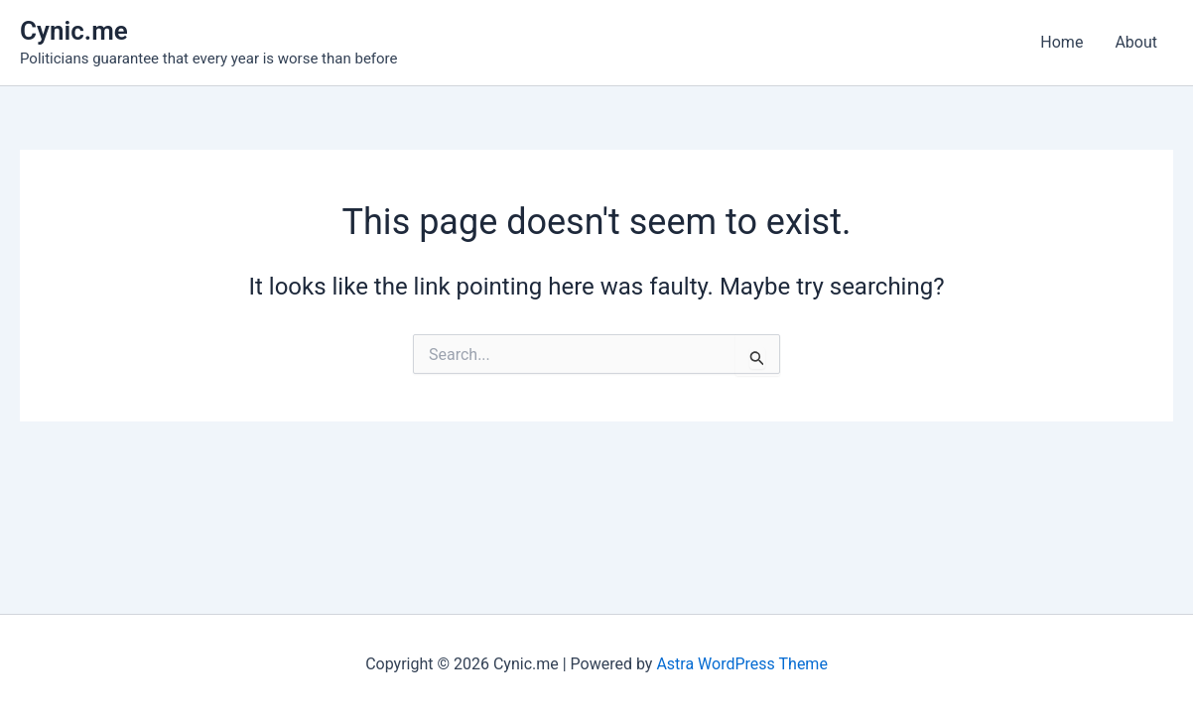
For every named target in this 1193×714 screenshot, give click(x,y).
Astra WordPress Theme (741, 663)
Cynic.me (74, 31)
